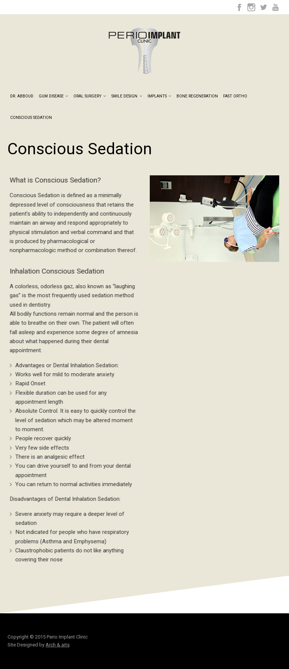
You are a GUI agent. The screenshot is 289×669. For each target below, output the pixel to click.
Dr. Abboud (21, 96)
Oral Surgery (89, 96)
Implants (159, 96)
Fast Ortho (235, 96)
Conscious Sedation (31, 117)
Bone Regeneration (197, 96)
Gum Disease (53, 96)
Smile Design (126, 96)
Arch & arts (58, 645)
